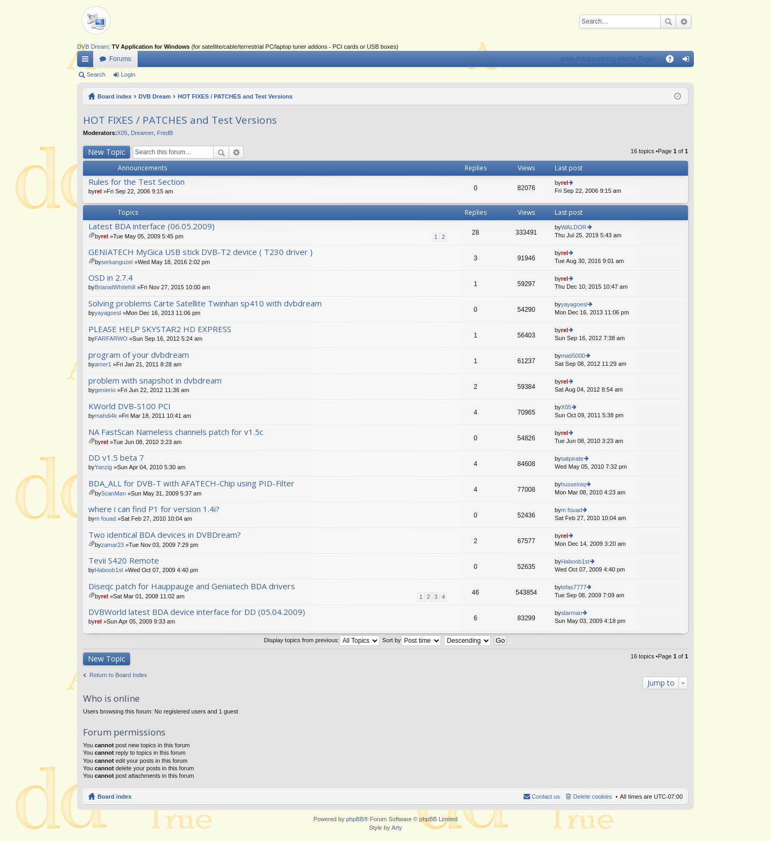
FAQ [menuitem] (673, 61)
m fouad (105, 518)
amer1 (103, 364)
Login (128, 74)
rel (98, 191)
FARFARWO (111, 338)
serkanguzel (117, 262)
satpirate (572, 458)
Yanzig (103, 467)
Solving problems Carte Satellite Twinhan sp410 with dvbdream (205, 303)
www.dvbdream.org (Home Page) (608, 59)
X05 (122, 133)
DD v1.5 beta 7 (116, 458)
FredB (165, 133)
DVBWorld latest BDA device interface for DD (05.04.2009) (196, 612)
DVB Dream (93, 46)
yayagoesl (108, 313)
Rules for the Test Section (136, 182)
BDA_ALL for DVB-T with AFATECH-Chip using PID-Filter (191, 483)
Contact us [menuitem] (546, 796)
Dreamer (142, 133)
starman (572, 613)
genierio (105, 390)
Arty (396, 827)
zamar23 (112, 545)
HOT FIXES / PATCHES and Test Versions (235, 96)
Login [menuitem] (688, 61)
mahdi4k (106, 415)
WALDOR (574, 227)
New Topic (106, 152)
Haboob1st (109, 570)
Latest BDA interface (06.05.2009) (151, 226)
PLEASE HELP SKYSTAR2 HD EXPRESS (159, 329)
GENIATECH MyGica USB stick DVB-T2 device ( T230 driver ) (200, 252)
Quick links (87, 61)
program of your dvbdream (138, 355)
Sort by (411, 640)
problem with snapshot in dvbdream (155, 381)
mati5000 (573, 355)
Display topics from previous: (322, 640)
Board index (114, 96)
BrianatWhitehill (115, 287)
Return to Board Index (118, 675)
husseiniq (573, 484)
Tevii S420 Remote (123, 560)
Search (668, 21)
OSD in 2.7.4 (110, 278)
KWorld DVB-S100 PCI (129, 406)
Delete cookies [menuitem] (592, 796)
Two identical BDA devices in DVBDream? (164, 535)
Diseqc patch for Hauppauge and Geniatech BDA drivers (191, 586)
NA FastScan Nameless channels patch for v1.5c (175, 432)
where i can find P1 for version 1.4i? (154, 509)
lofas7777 (574, 587)
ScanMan (113, 493)
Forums (120, 59)
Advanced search (683, 21)
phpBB (355, 819)
